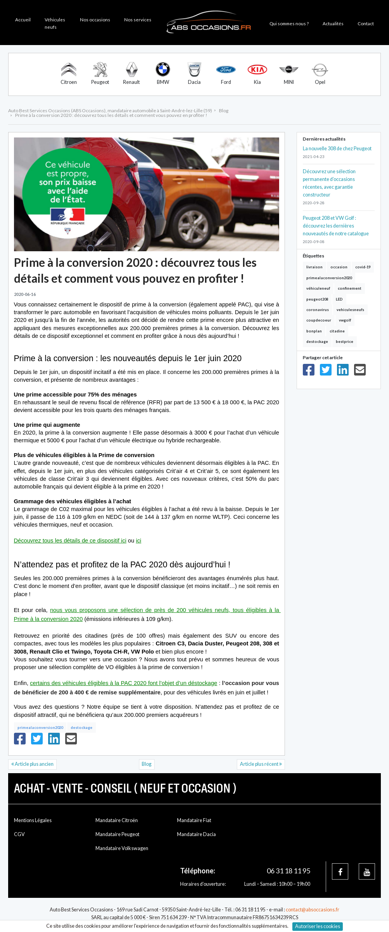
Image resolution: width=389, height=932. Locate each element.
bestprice (344, 341)
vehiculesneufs (350, 310)
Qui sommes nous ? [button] (289, 23)
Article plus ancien (32, 764)
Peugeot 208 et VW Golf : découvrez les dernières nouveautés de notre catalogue (336, 225)
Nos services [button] (137, 19)
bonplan (314, 331)
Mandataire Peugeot (117, 834)
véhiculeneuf (318, 288)
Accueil (23, 19)
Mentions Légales (33, 820)
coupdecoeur (318, 320)
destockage (81, 727)
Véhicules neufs (55, 23)
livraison (314, 267)
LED (339, 299)
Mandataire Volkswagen (122, 848)
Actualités (333, 23)
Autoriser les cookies (317, 926)
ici (138, 540)
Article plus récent (261, 764)
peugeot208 (317, 299)
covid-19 (362, 267)
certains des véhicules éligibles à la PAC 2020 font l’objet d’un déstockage (123, 683)
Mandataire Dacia (196, 834)
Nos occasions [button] (95, 19)
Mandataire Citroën (117, 820)
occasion (338, 267)
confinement (349, 288)
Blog (146, 764)
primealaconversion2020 (40, 727)
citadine (337, 331)
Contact (366, 23)
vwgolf (345, 320)
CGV (19, 834)
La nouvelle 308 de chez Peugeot (337, 148)
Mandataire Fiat (194, 820)
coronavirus (317, 310)
